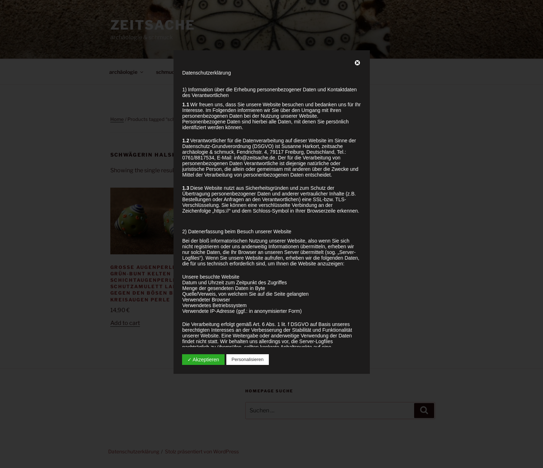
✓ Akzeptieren (203, 359)
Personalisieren (248, 359)
